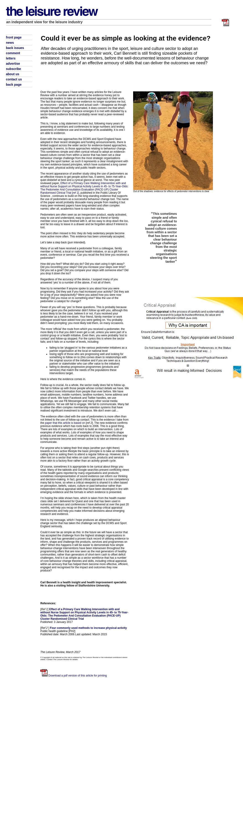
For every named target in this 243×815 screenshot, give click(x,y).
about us (12, 74)
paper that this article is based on (65, 422)
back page (13, 84)
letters (11, 58)
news (10, 42)
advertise (13, 63)
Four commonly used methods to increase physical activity (88, 628)
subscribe (13, 69)
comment (13, 53)
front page (13, 37)
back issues (15, 48)
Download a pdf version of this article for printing (77, 675)
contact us (14, 79)
